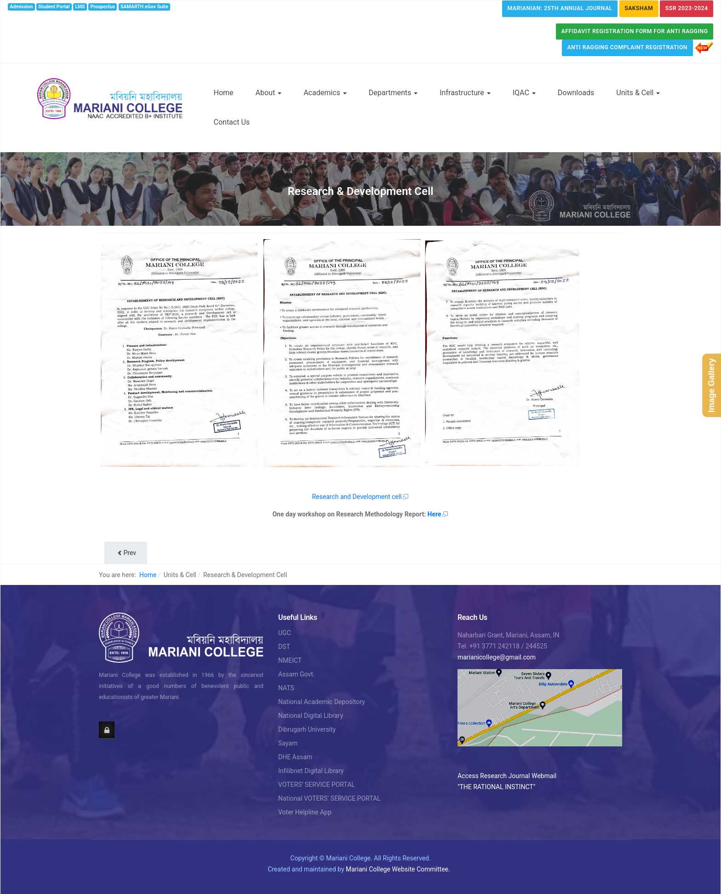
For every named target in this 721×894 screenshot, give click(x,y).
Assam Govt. (296, 674)
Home (224, 92)
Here (438, 514)
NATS (286, 688)
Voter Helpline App (305, 812)
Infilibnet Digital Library (311, 771)
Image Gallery (711, 385)
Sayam (288, 743)
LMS (80, 7)
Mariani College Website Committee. (398, 869)
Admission (21, 7)
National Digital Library (310, 715)
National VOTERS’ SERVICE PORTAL (329, 798)
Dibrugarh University (307, 729)
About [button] (269, 92)
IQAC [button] (524, 92)
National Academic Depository (321, 702)
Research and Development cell (360, 496)
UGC (284, 633)
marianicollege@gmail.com (497, 657)
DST (284, 646)
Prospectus (103, 7)
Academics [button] (325, 92)
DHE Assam (295, 757)
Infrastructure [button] (465, 92)
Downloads (576, 92)
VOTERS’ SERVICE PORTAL (316, 784)
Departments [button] (393, 92)
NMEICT (290, 660)
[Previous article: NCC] (125, 553)
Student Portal (53, 7)
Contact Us (232, 122)
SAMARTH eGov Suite (144, 7)
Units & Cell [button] (638, 92)
